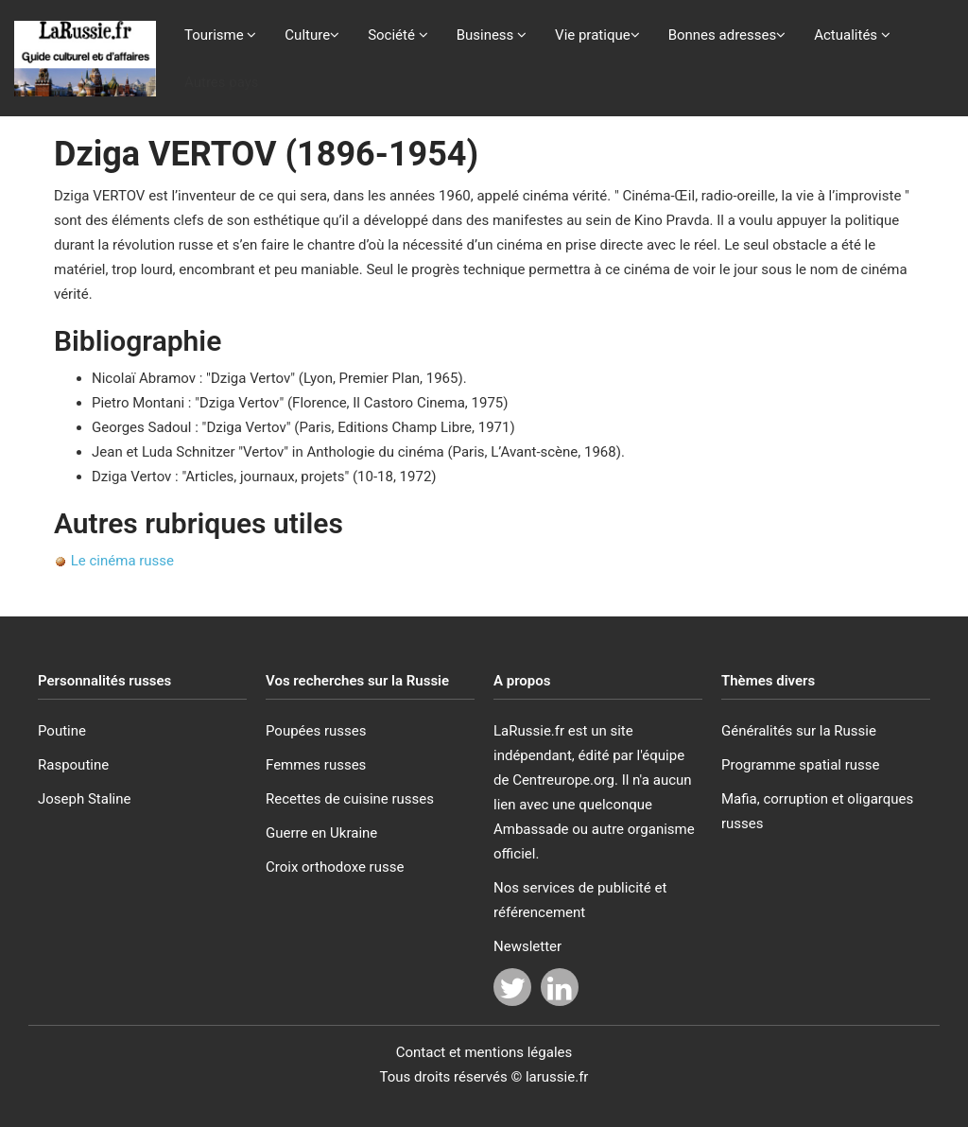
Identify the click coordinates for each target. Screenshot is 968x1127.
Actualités (852, 34)
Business (492, 34)
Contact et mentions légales (484, 1052)
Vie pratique (597, 34)
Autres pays (221, 82)
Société (398, 34)
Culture (312, 34)
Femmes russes (316, 764)
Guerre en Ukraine (321, 832)
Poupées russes (316, 730)
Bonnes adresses (727, 34)
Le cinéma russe (122, 560)
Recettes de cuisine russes (350, 798)
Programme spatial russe (800, 764)
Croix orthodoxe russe (335, 867)
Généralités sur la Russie (798, 730)
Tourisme (220, 34)
